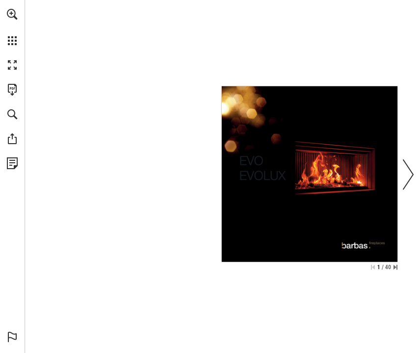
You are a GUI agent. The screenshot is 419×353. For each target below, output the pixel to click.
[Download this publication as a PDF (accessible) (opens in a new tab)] (12, 89)
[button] (12, 14)
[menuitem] (12, 26)
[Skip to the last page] (395, 267)
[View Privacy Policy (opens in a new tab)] (12, 163)
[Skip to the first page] (373, 267)
